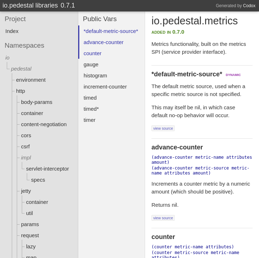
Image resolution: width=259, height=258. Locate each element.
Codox (249, 5)
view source (163, 128)
